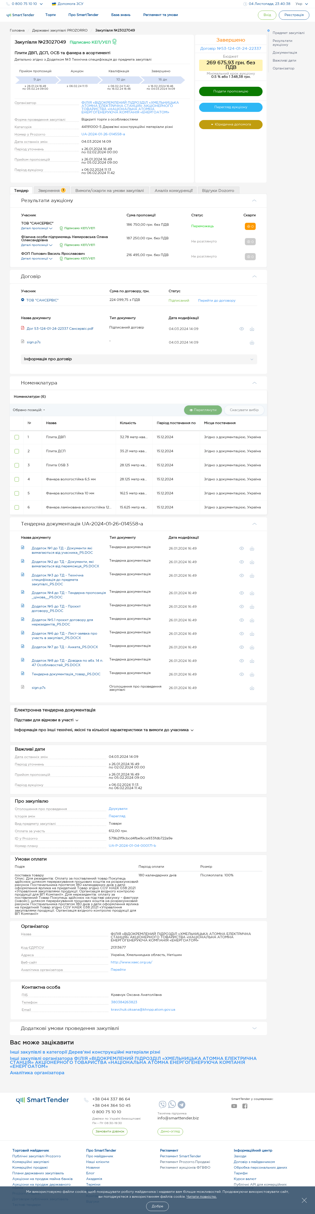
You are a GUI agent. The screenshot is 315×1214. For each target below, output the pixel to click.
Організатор (283, 68)
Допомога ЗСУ (67, 4)
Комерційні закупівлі (30, 1162)
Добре (157, 1206)
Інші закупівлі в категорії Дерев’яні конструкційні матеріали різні (85, 1052)
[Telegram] (180, 1107)
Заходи (240, 1156)
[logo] (42, 1100)
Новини (93, 1167)
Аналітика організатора (37, 1073)
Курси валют (245, 1179)
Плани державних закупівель (38, 1173)
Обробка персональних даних (260, 1167)
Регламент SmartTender (180, 1156)
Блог (90, 1173)
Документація (285, 52)
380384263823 (124, 1002)
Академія (94, 1179)
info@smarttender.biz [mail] (178, 1118)
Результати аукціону (282, 42)
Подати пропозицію (230, 91)
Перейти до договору (217, 300)
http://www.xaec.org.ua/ (131, 962)
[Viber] (162, 1107)
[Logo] (20, 15)
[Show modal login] (267, 15)
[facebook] (245, 1107)
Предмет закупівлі (289, 33)
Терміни (93, 1184)
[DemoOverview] (170, 1131)
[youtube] (234, 1107)
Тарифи (241, 1173)
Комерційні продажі (30, 1167)
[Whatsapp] (171, 1107)
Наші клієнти (97, 1162)
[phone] (111, 1099)
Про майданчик (99, 1156)
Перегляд (117, 816)
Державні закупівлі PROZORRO (60, 30)
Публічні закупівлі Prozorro (36, 1156)
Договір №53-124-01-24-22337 (230, 49)
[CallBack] (109, 1131)
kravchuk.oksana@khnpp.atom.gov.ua (143, 1009)
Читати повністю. (202, 1196)
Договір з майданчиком (254, 1162)
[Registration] (294, 15)
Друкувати (118, 808)
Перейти (118, 969)
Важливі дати (284, 60)
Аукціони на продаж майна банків (42, 1179)
